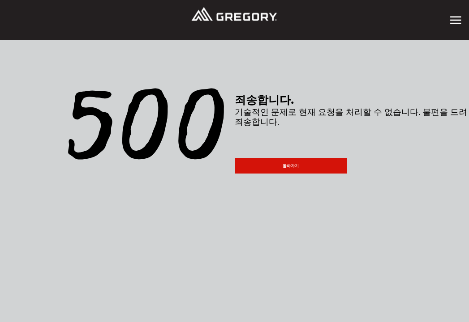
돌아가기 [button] (291, 166)
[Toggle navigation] (455, 20)
